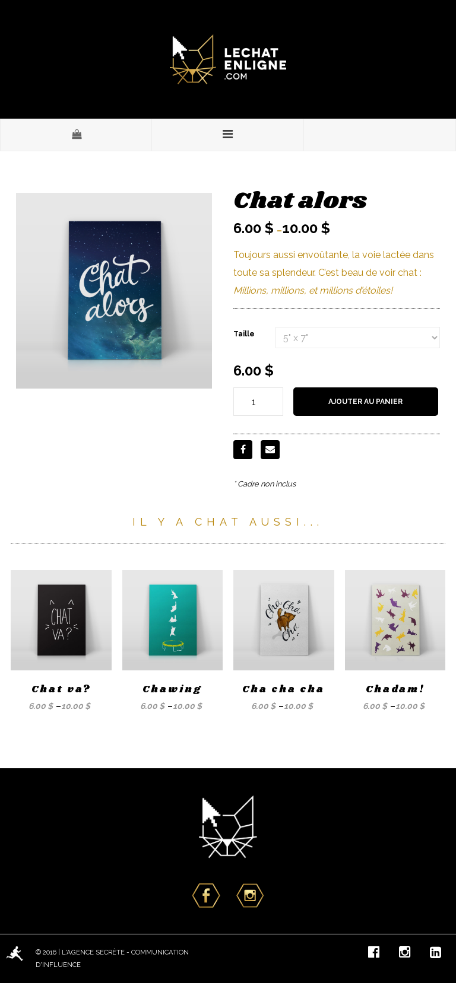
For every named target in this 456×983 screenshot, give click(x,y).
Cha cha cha (283, 689)
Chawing (172, 689)
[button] (76, 134)
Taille (244, 334)
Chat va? (61, 689)
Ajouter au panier (365, 401)
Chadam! (395, 689)
